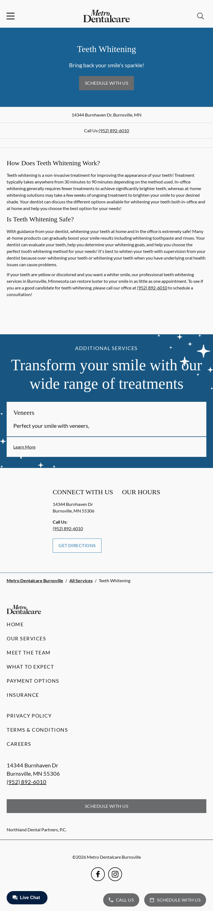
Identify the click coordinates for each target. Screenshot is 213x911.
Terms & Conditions (37, 730)
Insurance (23, 695)
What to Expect (30, 667)
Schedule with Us (106, 83)
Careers (19, 744)
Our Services (26, 638)
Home (15, 624)
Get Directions (77, 545)
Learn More (24, 446)
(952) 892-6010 (114, 130)
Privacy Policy (29, 716)
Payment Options (33, 681)
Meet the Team (29, 652)
